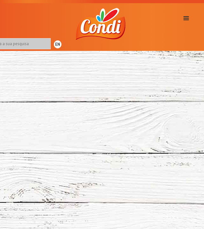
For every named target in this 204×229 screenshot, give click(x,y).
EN (57, 44)
